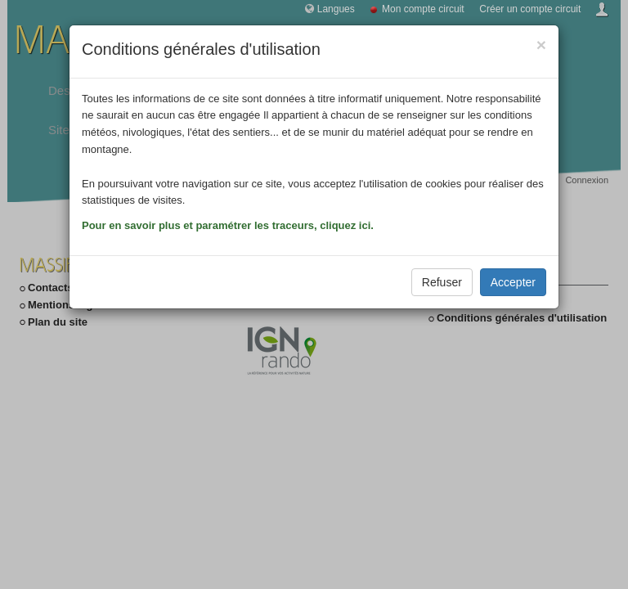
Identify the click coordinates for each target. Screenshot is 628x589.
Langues (336, 9)
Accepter (513, 282)
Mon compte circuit (423, 9)
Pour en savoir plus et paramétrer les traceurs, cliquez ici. (228, 225)
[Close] (541, 44)
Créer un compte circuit (530, 9)
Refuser (442, 282)
